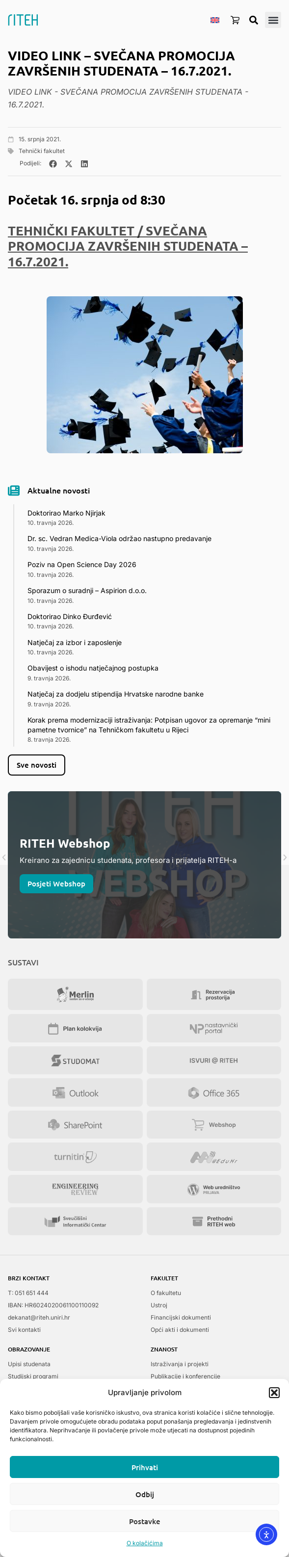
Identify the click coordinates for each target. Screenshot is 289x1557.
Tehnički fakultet (42, 151)
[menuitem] (214, 20)
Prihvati (144, 1467)
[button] (274, 1393)
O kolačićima (145, 1543)
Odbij (144, 1494)
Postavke (144, 1521)
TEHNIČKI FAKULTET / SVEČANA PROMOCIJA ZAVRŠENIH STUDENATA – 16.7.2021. (128, 245)
